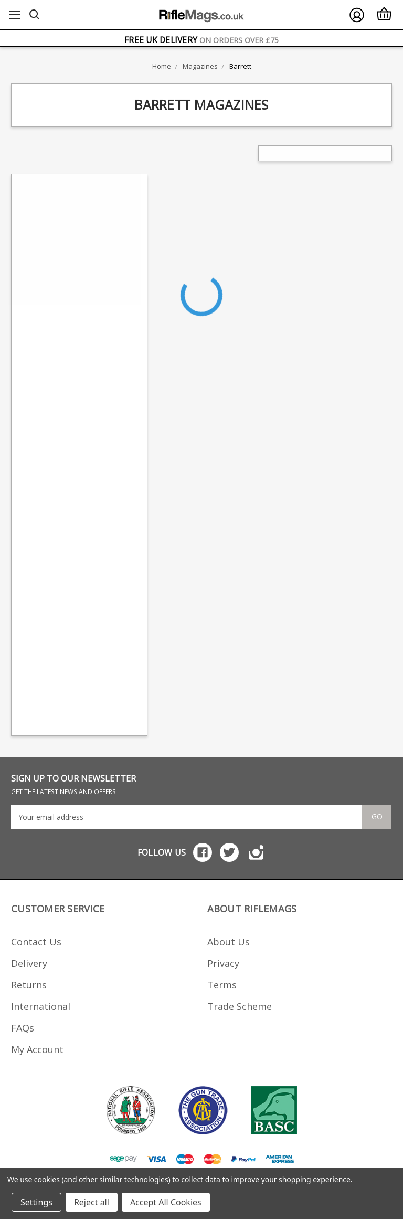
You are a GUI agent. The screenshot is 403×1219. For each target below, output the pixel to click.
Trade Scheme (239, 1006)
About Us (228, 941)
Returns (29, 984)
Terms (222, 984)
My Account (37, 1049)
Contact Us (36, 941)
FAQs (22, 1028)
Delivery (29, 963)
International (40, 1006)
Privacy (223, 963)
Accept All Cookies (166, 1202)
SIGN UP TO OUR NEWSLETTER (73, 784)
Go (377, 816)
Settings (36, 1202)
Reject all (91, 1202)
